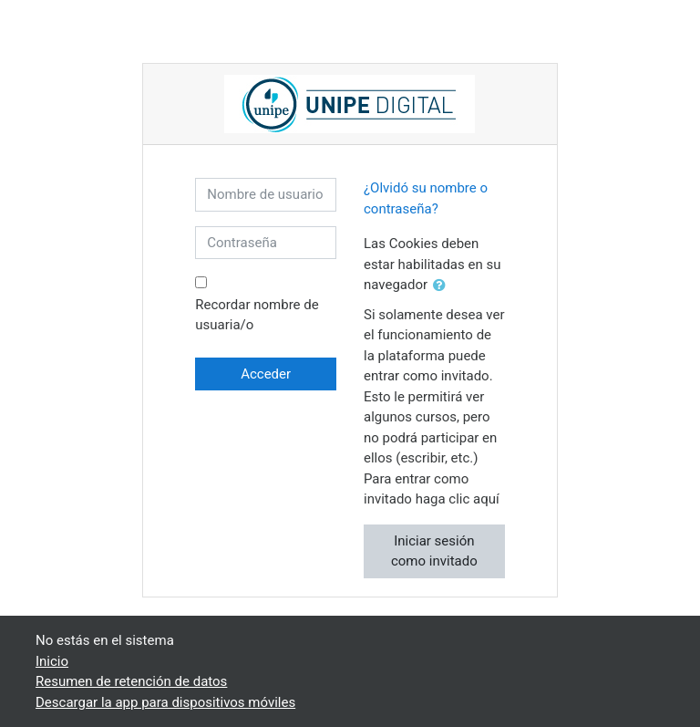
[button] (443, 286)
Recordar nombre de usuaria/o (256, 315)
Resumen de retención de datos (131, 681)
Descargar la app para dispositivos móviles (165, 702)
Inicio (52, 661)
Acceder (266, 374)
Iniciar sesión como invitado (434, 551)
